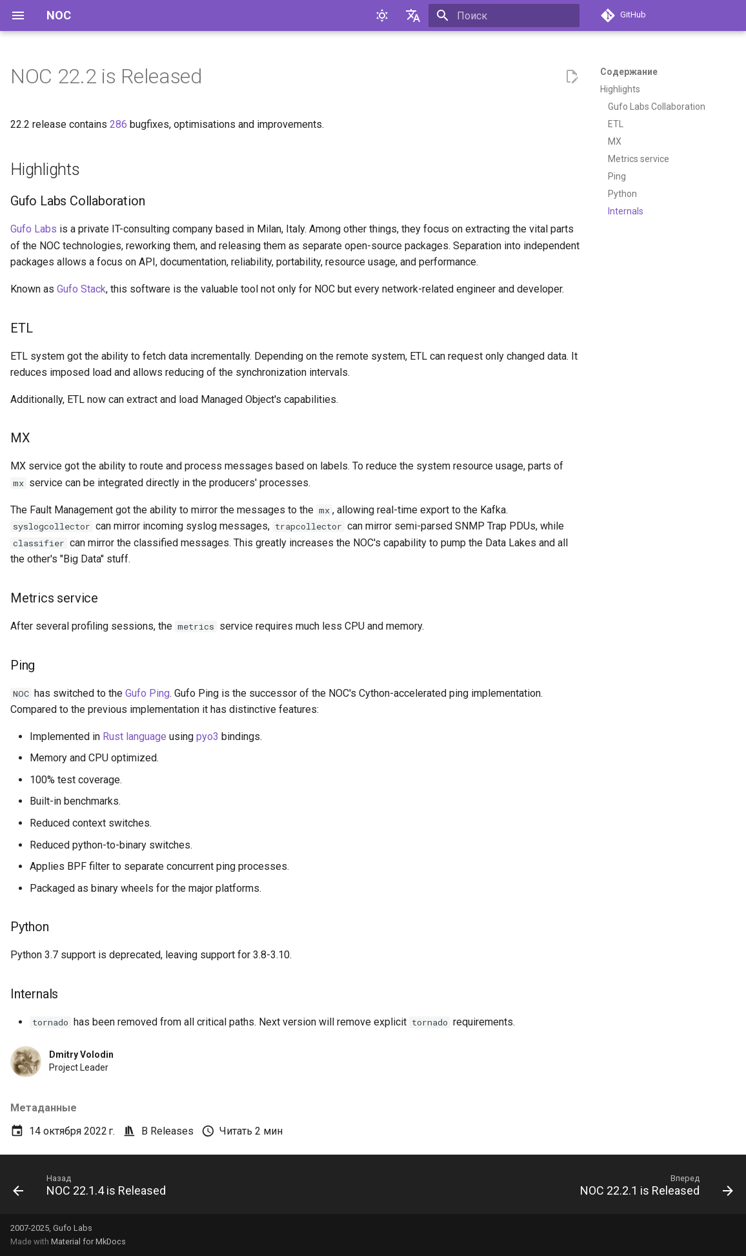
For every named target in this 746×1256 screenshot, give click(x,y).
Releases (172, 1131)
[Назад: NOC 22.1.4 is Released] (93, 1188)
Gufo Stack (81, 289)
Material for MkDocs (88, 1241)
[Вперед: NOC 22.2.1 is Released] (653, 1188)
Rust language (134, 736)
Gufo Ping (147, 693)
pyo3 (207, 736)
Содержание (629, 72)
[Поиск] (504, 15)
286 (118, 124)
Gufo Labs (33, 229)
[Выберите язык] (413, 15)
